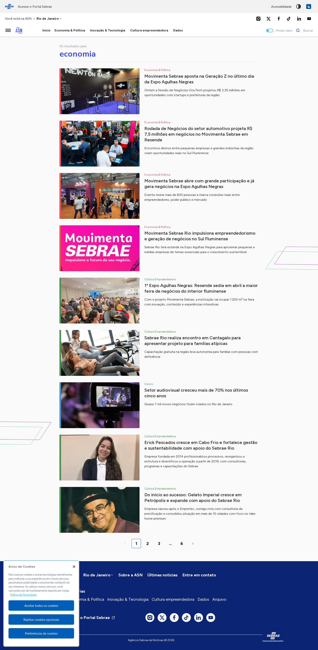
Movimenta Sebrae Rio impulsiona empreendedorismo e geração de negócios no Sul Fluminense (199, 236)
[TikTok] (289, 19)
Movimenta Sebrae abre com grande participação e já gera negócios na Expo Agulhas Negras (199, 183)
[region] (41, 603)
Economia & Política (86, 599)
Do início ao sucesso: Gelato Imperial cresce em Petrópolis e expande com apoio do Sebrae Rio (193, 497)
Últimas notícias (162, 575)
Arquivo (219, 599)
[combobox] (49, 19)
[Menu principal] (8, 30)
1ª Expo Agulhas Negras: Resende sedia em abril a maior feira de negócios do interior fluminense (201, 288)
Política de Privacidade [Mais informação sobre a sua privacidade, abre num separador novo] (23, 594)
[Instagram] (258, 19)
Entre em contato (199, 575)
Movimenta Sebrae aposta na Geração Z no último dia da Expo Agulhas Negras (199, 79)
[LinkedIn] (299, 19)
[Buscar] (303, 30)
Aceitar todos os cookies (41, 605)
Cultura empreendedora (173, 599)
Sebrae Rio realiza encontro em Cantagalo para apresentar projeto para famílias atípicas (192, 340)
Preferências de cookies (41, 633)
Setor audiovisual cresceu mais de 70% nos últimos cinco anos (196, 393)
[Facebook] (279, 19)
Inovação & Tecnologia (127, 599)
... (170, 543)
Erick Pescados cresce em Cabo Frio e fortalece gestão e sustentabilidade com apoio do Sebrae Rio (200, 445)
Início (46, 30)
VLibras (308, 6)
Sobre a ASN (130, 575)
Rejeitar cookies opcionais (41, 619)
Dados (203, 599)
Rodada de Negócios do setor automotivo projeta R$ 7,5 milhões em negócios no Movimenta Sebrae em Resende (198, 134)
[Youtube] (309, 19)
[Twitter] (268, 19)
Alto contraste (298, 6)
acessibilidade (281, 7)
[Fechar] (74, 566)
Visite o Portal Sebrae (91, 617)
